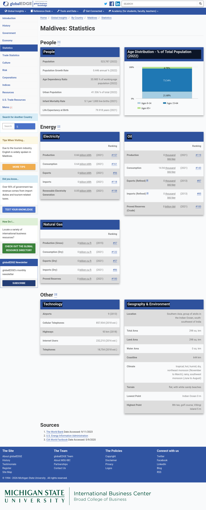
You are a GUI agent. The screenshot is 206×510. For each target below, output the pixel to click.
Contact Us (60, 468)
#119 (198, 155)
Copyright (110, 456)
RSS (159, 472)
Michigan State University (32, 478)
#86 (115, 269)
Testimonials (9, 464)
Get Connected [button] (93, 11)
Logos (108, 468)
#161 (114, 164)
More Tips (19, 166)
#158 (114, 190)
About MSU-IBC (62, 460)
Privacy (109, 464)
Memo (7, 107)
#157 (114, 155)
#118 (114, 181)
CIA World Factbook (57, 439)
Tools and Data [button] (67, 11)
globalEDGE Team (63, 456)
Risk (4, 70)
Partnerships (61, 464)
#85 (199, 193)
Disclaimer (111, 460)
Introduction (9, 18)
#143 (198, 168)
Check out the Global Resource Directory (19, 248)
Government (9, 33)
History (6, 25)
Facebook (162, 460)
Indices (6, 85)
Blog (159, 468)
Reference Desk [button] (42, 11)
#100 (198, 206)
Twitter (160, 456)
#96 (115, 173)
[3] (147, 180)
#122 (114, 252)
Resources (8, 92)
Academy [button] (133, 11)
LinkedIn (161, 464)
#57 (115, 260)
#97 (115, 243)
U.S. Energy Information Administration (67, 435)
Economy (7, 40)
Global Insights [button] (15, 11)
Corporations (9, 77)
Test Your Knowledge (19, 209)
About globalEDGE (12, 456)
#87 (199, 180)
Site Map (7, 472)
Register (6, 468)
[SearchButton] (200, 4)
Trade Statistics (10, 55)
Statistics (7, 47)
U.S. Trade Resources (14, 99)
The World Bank (54, 431)
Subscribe (18, 283)
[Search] (159, 4)
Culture (6, 62)
